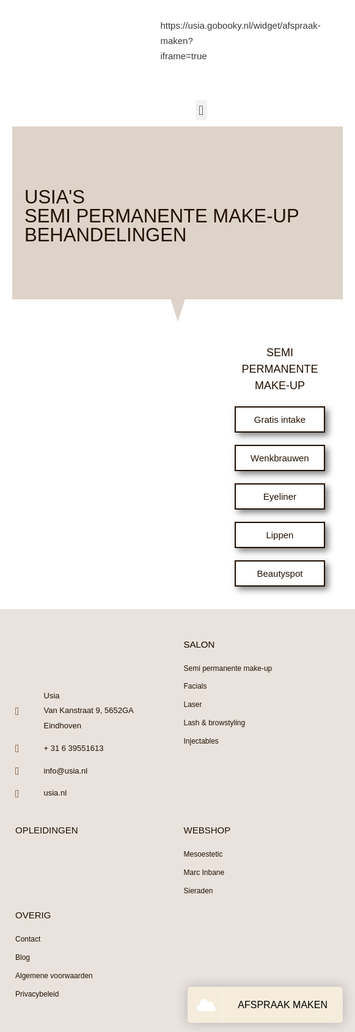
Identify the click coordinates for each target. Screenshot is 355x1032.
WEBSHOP (207, 830)
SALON (199, 644)
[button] (201, 110)
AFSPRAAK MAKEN (283, 1005)
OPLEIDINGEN (46, 830)
